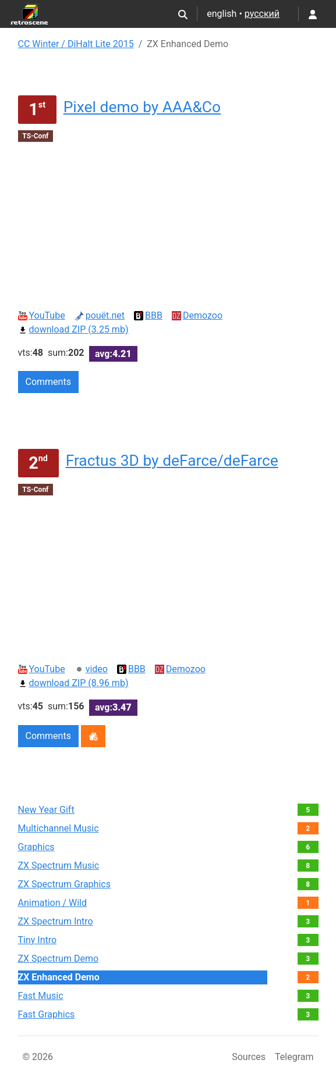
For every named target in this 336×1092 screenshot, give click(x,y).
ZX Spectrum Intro (55, 921)
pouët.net (100, 315)
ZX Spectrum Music (59, 865)
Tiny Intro (37, 939)
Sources (249, 1056)
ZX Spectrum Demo (58, 958)
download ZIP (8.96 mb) (73, 682)
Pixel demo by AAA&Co (142, 107)
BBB (148, 315)
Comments (48, 381)
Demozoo (197, 315)
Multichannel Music (58, 828)
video (91, 669)
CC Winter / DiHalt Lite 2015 (76, 43)
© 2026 (38, 1056)
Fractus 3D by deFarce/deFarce (172, 460)
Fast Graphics (46, 1014)
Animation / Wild (52, 902)
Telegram (294, 1056)
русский (262, 13)
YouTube (41, 315)
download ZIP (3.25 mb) (73, 329)
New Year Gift (46, 809)
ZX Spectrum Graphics (64, 884)
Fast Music (40, 995)
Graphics (36, 846)
